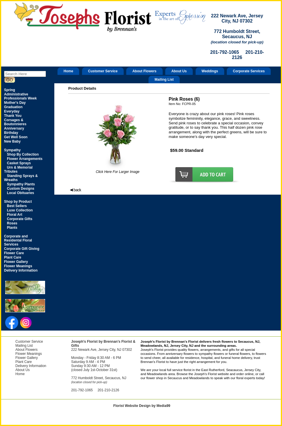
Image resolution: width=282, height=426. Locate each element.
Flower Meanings (28, 354)
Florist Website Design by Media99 (141, 406)
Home (68, 71)
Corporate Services (249, 71)
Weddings (210, 71)
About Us (179, 71)
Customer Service (103, 71)
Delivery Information (30, 366)
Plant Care (23, 362)
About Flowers (144, 71)
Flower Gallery (26, 358)
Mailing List (164, 80)
